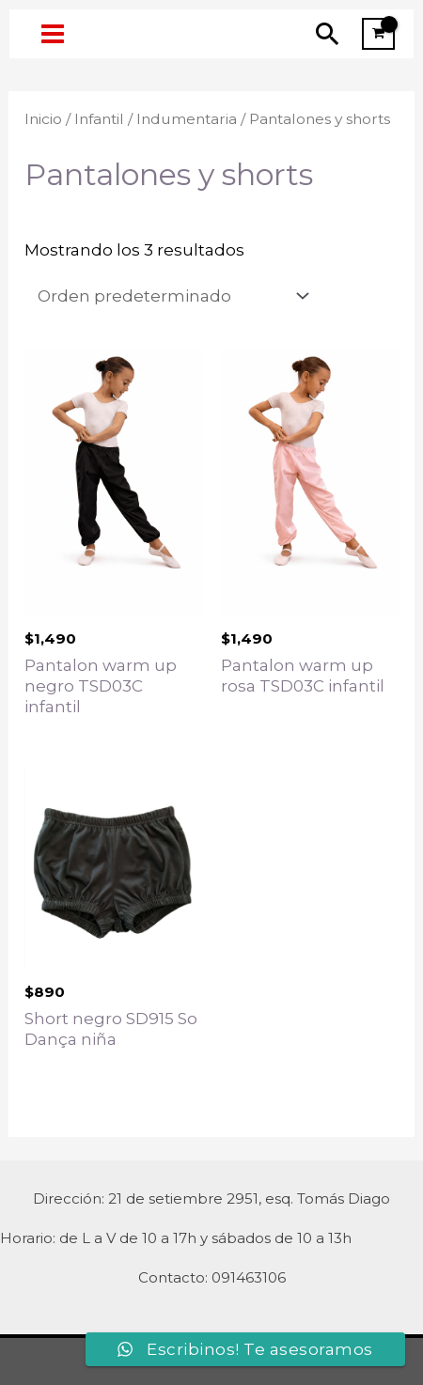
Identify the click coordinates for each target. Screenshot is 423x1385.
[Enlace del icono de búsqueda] (327, 33)
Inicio (43, 119)
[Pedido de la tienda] (169, 296)
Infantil (99, 119)
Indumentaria (186, 119)
